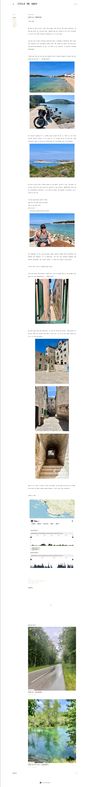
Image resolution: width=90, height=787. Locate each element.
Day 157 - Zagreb (35, 692)
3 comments (34, 767)
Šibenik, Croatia (35, 582)
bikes (14, 19)
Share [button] (14, 14)
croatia (15, 21)
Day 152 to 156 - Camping (38, 764)
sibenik (15, 24)
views (14, 26)
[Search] (75, 4)
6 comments (34, 694)
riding (14, 23)
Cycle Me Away (27, 4)
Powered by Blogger (45, 782)
